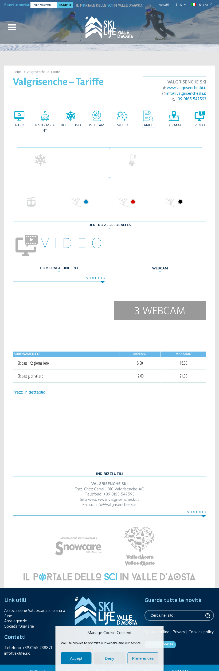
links (179, 4)
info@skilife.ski (17, 653)
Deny (109, 658)
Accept (76, 658)
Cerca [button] (207, 615)
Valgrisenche (36, 72)
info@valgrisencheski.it (186, 93)
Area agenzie (15, 621)
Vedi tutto (95, 277)
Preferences (143, 658)
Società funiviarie (19, 626)
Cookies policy (201, 632)
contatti (164, 4)
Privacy (179, 632)
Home (17, 72)
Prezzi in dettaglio (29, 392)
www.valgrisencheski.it (186, 87)
